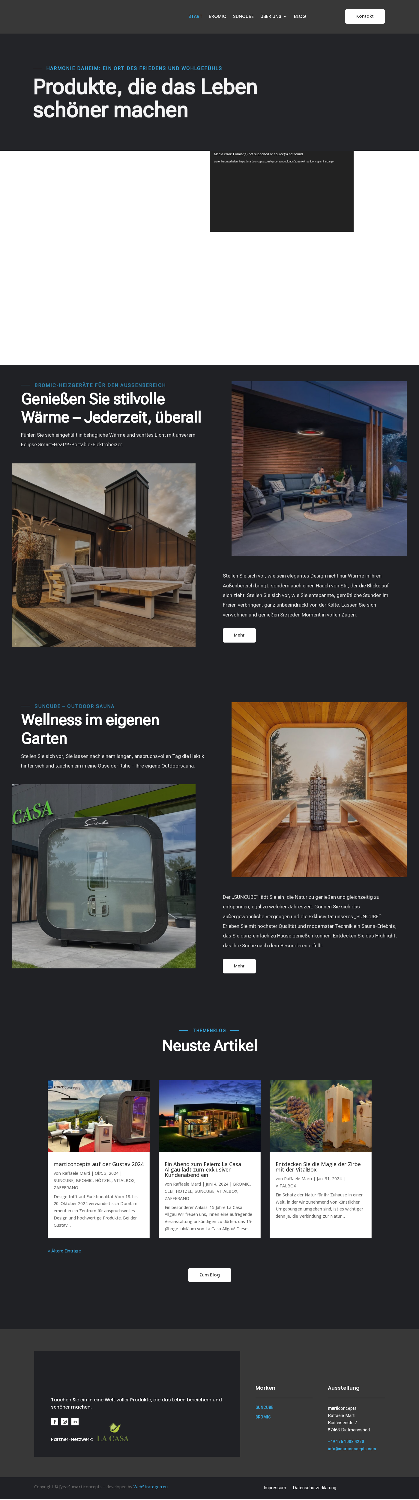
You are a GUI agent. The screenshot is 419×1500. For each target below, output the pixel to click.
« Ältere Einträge (64, 1252)
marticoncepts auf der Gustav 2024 (99, 1165)
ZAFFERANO (66, 1188)
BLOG (300, 16)
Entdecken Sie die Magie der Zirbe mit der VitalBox (318, 1167)
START (195, 16)
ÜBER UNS (270, 16)
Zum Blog (209, 1276)
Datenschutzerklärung (314, 1488)
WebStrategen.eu (150, 1487)
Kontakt (365, 16)
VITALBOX (124, 1181)
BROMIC (217, 16)
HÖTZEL (103, 1181)
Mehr (239, 636)
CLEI (169, 1192)
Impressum (275, 1488)
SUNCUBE (243, 16)
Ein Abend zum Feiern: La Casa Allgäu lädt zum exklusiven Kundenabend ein (203, 1170)
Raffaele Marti (76, 1174)
